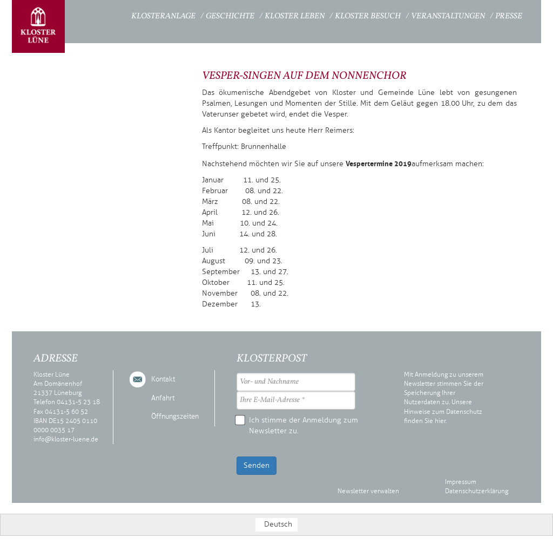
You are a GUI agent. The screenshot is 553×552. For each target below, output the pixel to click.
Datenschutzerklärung (476, 491)
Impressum (460, 482)
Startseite (101, 15)
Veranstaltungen (448, 16)
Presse (508, 16)
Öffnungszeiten (175, 416)
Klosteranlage (163, 16)
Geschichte (230, 16)
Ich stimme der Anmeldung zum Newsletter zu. (297, 425)
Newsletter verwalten (368, 491)
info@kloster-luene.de (65, 439)
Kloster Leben (295, 16)
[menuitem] (276, 524)
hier (440, 421)
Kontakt (163, 379)
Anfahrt (162, 398)
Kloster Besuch (368, 16)
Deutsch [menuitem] (278, 524)
